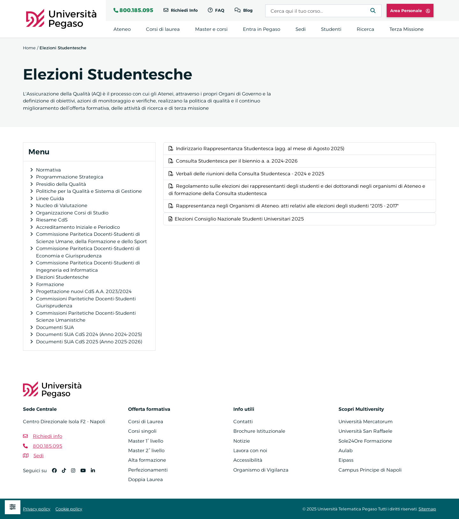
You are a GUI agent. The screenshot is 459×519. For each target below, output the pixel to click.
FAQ (219, 10)
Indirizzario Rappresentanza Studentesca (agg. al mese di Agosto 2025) (256, 148)
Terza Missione (407, 29)
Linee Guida (50, 198)
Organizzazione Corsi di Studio (72, 213)
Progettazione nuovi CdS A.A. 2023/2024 (84, 291)
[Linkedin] (95, 473)
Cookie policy (68, 508)
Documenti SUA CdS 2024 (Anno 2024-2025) (89, 334)
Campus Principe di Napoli (370, 470)
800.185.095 (136, 10)
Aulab (346, 450)
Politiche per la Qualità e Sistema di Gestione (89, 191)
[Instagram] (75, 473)
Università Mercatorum (366, 421)
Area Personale (410, 10)
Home (29, 47)
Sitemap (427, 508)
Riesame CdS (52, 220)
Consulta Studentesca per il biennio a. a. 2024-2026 (233, 161)
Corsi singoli (142, 431)
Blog (247, 10)
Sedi (38, 455)
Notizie (241, 441)
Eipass (346, 460)
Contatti (243, 421)
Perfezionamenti (148, 470)
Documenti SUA (55, 327)
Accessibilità (247, 460)
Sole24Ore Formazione (365, 441)
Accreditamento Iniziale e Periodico (78, 227)
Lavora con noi (250, 450)
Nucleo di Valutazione (61, 205)
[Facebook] (57, 473)
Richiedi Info (184, 10)
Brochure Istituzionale (259, 431)
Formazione (50, 284)
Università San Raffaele (365, 431)
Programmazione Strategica (69, 177)
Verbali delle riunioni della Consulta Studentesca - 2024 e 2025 (246, 174)
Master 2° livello (146, 450)
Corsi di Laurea (145, 421)
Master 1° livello (145, 441)
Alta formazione (147, 460)
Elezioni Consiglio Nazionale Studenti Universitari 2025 (236, 219)
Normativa (48, 170)
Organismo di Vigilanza (260, 470)
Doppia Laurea (145, 479)
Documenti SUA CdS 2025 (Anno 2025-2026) (89, 342)
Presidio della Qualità (61, 184)
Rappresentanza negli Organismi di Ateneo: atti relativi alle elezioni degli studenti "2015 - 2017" (284, 206)
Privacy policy (36, 508)
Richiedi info (47, 436)
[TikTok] (66, 473)
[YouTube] (85, 473)
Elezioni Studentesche (62, 277)
